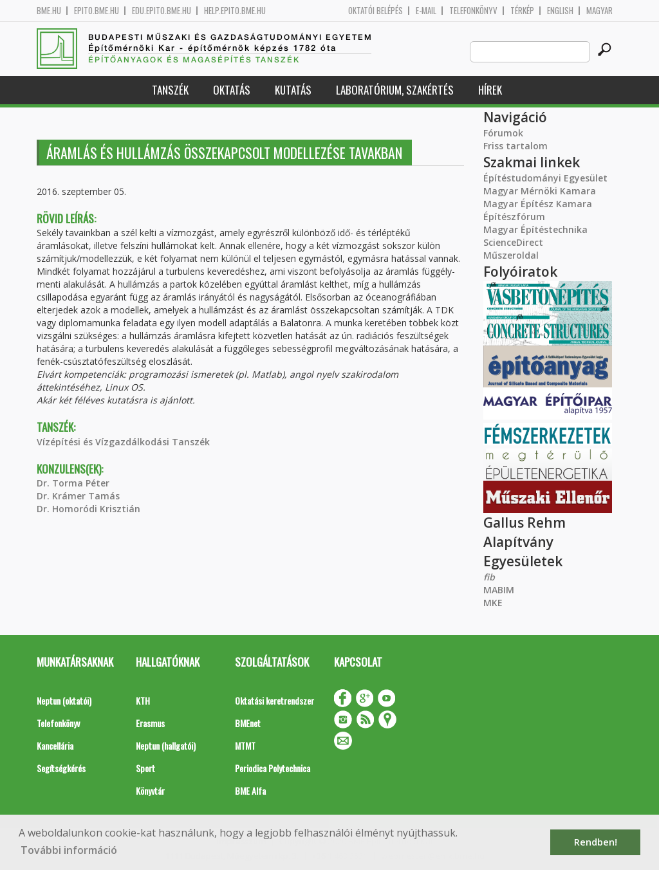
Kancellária (55, 745)
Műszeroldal (511, 255)
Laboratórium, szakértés (395, 90)
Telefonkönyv (473, 10)
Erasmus (150, 723)
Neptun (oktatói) (64, 700)
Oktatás (231, 90)
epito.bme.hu (96, 10)
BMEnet (248, 723)
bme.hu (49, 10)
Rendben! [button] (595, 842)
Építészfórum (514, 216)
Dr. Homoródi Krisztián (88, 509)
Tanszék (170, 90)
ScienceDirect (513, 242)
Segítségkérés (61, 768)
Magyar (599, 10)
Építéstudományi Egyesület (545, 178)
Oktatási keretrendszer (274, 700)
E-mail (426, 10)
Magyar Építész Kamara (537, 204)
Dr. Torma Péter (73, 483)
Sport (145, 768)
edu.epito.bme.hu (161, 10)
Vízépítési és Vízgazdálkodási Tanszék (123, 442)
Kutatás (293, 90)
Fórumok (503, 133)
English (560, 10)
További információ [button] (69, 850)
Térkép (522, 10)
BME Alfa (250, 790)
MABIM (498, 590)
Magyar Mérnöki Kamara (539, 191)
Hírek (490, 90)
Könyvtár (150, 790)
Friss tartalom (515, 146)
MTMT (245, 745)
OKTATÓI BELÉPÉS (375, 10)
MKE (493, 603)
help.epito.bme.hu (235, 10)
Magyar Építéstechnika (535, 229)
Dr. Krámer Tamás (78, 496)
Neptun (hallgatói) (166, 745)
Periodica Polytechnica (272, 768)
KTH (143, 700)
